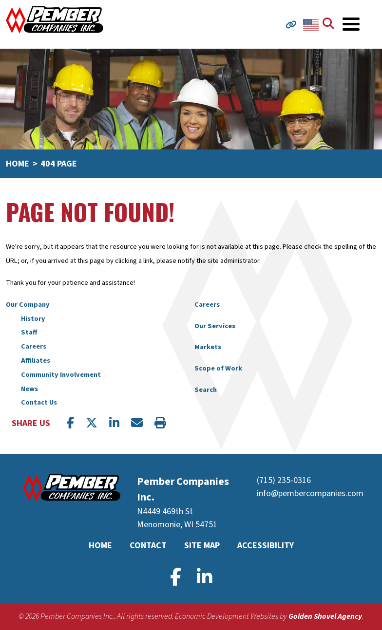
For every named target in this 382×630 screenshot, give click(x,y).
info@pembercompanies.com (310, 493)
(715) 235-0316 (284, 480)
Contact (148, 545)
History (33, 319)
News (29, 389)
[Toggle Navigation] (351, 24)
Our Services (214, 326)
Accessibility (265, 545)
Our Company (28, 304)
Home (100, 545)
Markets (207, 347)
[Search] (330, 24)
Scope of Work (218, 368)
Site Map (202, 545)
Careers (33, 346)
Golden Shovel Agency (325, 616)
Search (205, 390)
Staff (29, 332)
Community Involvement (61, 375)
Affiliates (35, 360)
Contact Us (39, 402)
